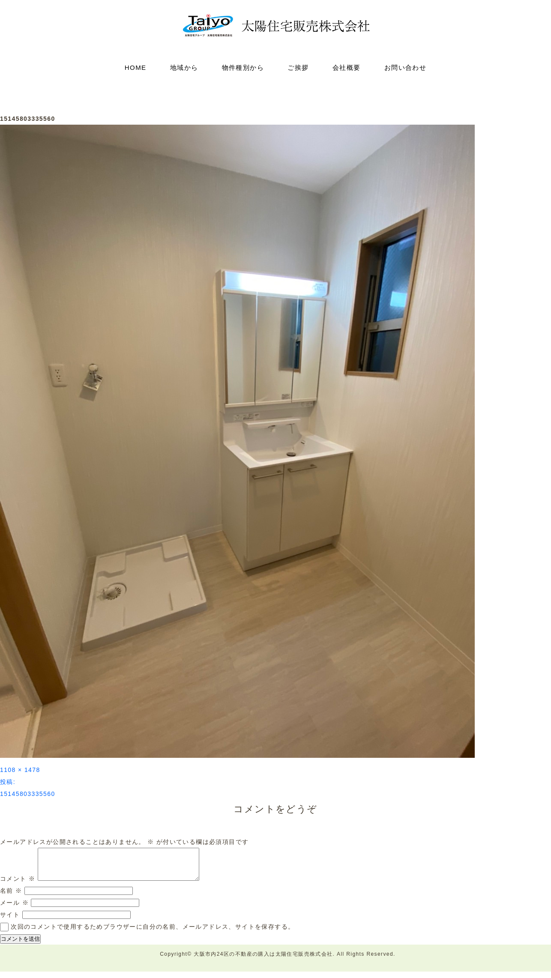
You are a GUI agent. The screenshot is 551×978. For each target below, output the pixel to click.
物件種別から (243, 67)
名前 (11, 897)
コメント (17, 885)
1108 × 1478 (20, 769)
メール (14, 909)
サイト (10, 921)
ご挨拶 (297, 67)
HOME (136, 67)
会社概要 (346, 67)
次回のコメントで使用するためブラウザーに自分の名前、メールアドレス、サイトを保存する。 (152, 933)
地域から (184, 67)
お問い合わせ (405, 67)
